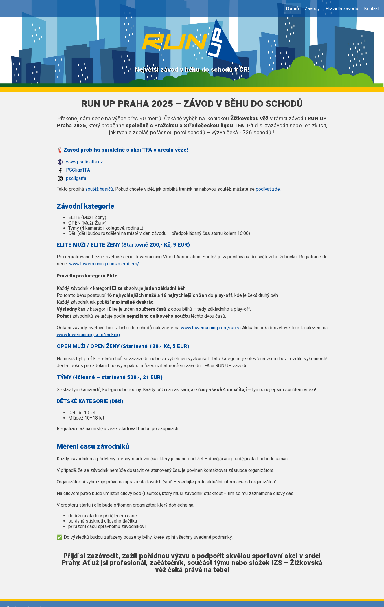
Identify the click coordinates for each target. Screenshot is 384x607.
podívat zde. (268, 189)
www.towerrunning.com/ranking (88, 334)
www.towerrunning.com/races (211, 327)
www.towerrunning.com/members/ (104, 263)
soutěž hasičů (99, 189)
